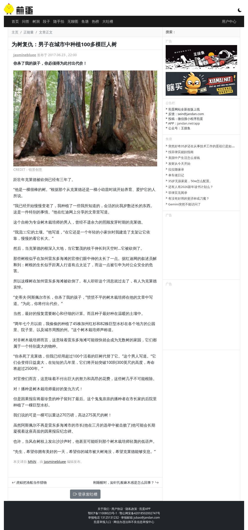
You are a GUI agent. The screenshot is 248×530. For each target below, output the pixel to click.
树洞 (36, 21)
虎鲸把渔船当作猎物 (29, 482)
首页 (15, 21)
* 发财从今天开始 (178, 163)
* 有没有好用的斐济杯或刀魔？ (187, 198)
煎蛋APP (144, 509)
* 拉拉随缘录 (175, 169)
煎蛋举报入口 (102, 522)
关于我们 (103, 509)
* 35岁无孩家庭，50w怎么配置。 (189, 181)
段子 (46, 21)
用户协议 (117, 509)
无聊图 (72, 21)
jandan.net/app (188, 123)
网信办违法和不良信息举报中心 (134, 522)
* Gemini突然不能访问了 (183, 204)
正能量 (28, 32)
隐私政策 (131, 509)
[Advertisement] (201, 249)
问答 (25, 21)
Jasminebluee (24, 55)
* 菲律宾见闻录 (176, 192)
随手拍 (58, 21)
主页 (15, 32)
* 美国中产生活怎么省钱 (183, 158)
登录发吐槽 (85, 494)
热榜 (95, 21)
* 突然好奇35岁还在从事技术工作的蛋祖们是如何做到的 (205, 146)
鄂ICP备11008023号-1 (102, 513)
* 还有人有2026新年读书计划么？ (189, 187)
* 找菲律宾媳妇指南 (180, 152)
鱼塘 (85, 21)
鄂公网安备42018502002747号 (139, 513)
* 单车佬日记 (175, 175)
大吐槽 (107, 21)
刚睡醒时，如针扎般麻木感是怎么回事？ (126, 482)
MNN (32, 461)
